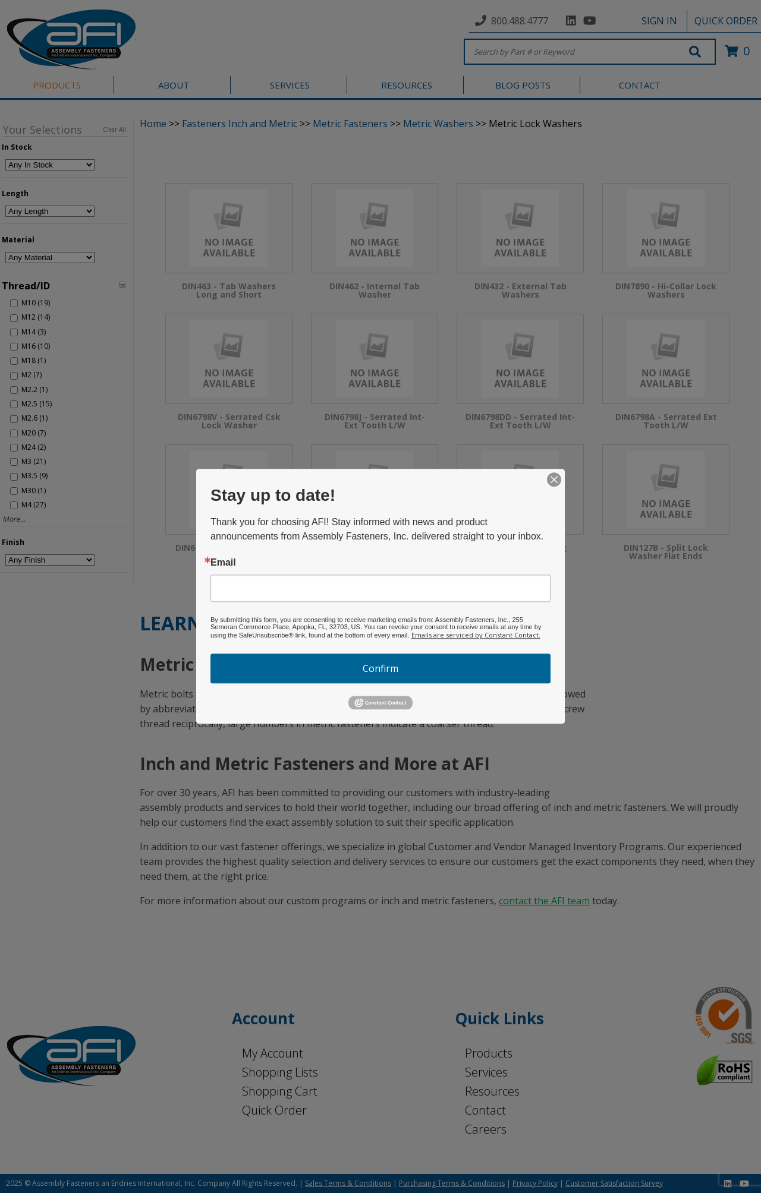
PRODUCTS (57, 85)
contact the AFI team (544, 900)
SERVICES (290, 85)
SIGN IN (659, 20)
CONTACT (640, 85)
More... (14, 519)
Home (153, 123)
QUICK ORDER (725, 20)
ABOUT (173, 85)
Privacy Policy (535, 1183)
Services (486, 1072)
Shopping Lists (280, 1072)
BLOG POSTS (523, 85)
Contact (485, 1110)
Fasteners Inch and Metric (239, 123)
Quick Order (274, 1110)
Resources (492, 1091)
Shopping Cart (279, 1091)
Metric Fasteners (350, 123)
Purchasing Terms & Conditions (452, 1183)
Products (488, 1053)
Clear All (114, 129)
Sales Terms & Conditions (348, 1183)
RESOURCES (406, 85)
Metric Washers (438, 123)
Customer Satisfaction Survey (614, 1183)
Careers (486, 1129)
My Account (272, 1053)
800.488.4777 (519, 20)
